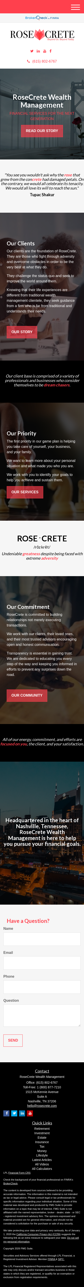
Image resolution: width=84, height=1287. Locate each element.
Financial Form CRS (19, 1172)
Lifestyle (42, 1155)
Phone (8, 976)
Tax (42, 1146)
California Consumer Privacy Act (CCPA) (38, 1234)
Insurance (42, 1142)
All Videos (42, 1164)
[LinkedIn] (38, 51)
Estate (42, 1137)
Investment (42, 1133)
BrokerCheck (10, 1183)
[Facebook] (51, 51)
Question (11, 1000)
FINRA (52, 1259)
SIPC (61, 1259)
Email (8, 953)
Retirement (42, 1128)
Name (8, 928)
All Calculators (42, 1169)
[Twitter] (32, 51)
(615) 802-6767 (42, 61)
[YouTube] (44, 51)
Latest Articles (42, 1160)
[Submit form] (13, 1040)
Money (42, 1151)
